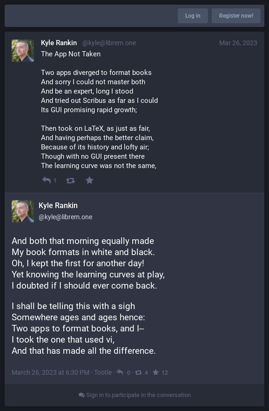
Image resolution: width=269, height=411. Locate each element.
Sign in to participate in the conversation (135, 394)
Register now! (236, 16)
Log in (193, 16)
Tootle (103, 372)
